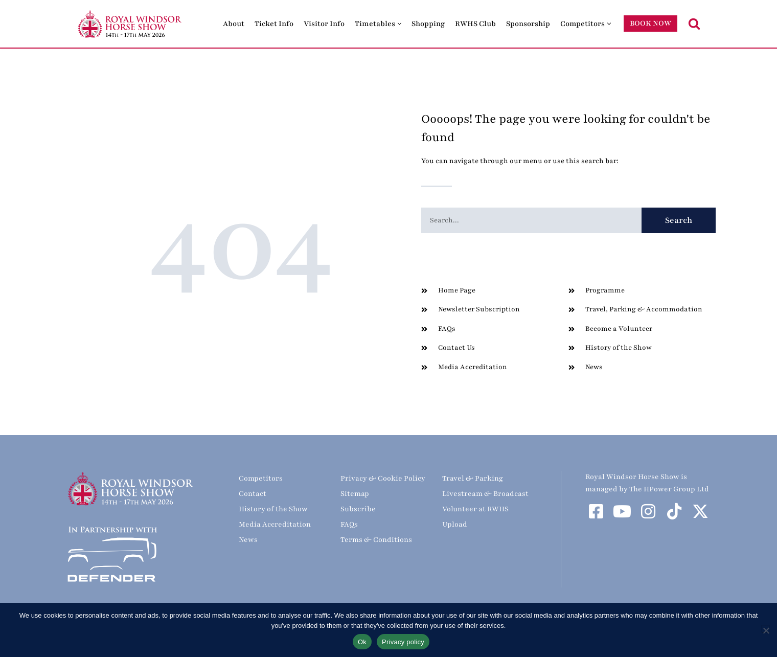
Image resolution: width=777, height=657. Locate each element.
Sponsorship (528, 24)
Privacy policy (403, 642)
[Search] (694, 23)
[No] (765, 628)
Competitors (261, 478)
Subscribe (358, 509)
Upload (454, 524)
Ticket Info (274, 24)
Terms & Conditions (376, 540)
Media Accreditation (275, 524)
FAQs (349, 524)
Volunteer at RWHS (475, 509)
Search (679, 220)
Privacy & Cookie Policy (382, 478)
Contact (252, 494)
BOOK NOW (650, 23)
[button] (399, 24)
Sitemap (354, 494)
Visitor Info (324, 24)
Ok (362, 642)
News (248, 540)
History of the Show (273, 509)
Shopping (428, 24)
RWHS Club (475, 24)
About (233, 24)
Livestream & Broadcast (485, 494)
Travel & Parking (472, 478)
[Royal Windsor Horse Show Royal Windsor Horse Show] (130, 23)
